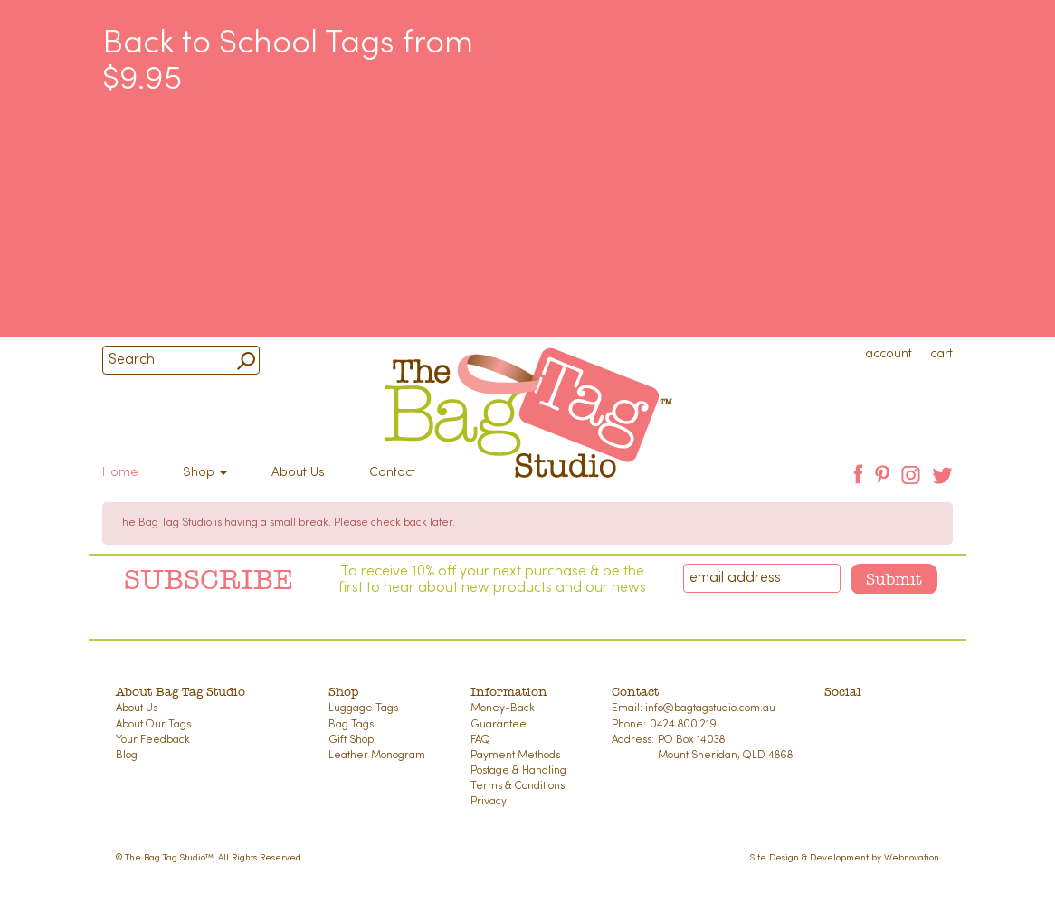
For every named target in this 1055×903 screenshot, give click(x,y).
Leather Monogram (376, 755)
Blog (127, 755)
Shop (205, 473)
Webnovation (911, 858)
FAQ (480, 740)
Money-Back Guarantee (502, 716)
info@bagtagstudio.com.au (710, 708)
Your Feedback (153, 740)
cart (941, 354)
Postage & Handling (518, 770)
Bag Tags (351, 724)
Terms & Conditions (517, 786)
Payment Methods (515, 755)
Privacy (488, 801)
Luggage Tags (363, 708)
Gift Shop (351, 740)
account (888, 354)
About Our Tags (153, 724)
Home (120, 473)
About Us (298, 473)
